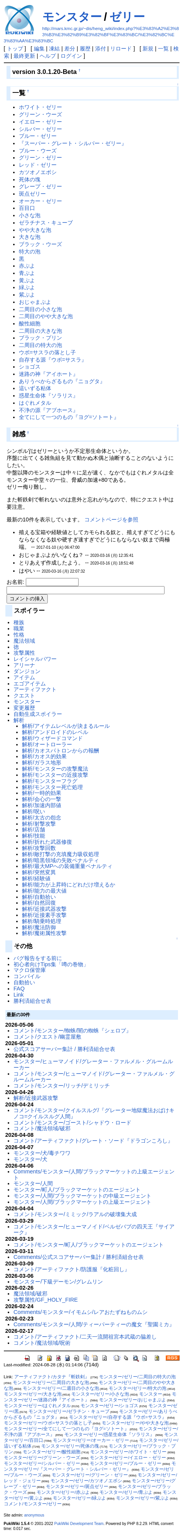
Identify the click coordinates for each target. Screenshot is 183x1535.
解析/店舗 (33, 829)
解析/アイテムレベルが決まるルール (66, 726)
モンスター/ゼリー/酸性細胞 (52, 1452)
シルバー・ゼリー (40, 129)
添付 (100, 48)
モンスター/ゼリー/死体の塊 (70, 1446)
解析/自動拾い (39, 897)
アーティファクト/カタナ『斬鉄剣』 (51, 1376)
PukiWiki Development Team (79, 1524)
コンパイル (26, 976)
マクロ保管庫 (29, 970)
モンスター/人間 (33, 1183)
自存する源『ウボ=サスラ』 (53, 360)
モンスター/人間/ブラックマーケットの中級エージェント (82, 1196)
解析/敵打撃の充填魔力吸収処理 (60, 854)
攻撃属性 (24, 653)
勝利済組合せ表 (32, 1001)
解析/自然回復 (39, 903)
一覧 (163, 48)
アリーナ (24, 665)
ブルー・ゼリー (38, 136)
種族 (18, 622)
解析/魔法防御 (39, 927)
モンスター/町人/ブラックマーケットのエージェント (77, 1189)
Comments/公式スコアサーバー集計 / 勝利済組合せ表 (78, 1257)
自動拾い (24, 982)
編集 (39, 48)
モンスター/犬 (30, 1159)
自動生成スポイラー (37, 714)
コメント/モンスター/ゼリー (33, 1503)
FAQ (19, 988)
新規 (148, 48)
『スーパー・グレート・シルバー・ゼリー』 (73, 143)
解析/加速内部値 (41, 805)
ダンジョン (26, 671)
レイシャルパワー (35, 659)
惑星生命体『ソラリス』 (48, 395)
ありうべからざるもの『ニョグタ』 (62, 381)
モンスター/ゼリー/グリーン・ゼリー (90, 1475)
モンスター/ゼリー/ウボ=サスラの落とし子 (48, 1423)
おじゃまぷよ (35, 302)
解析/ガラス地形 (41, 762)
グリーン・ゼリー (40, 157)
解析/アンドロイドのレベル (55, 732)
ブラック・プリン (40, 338)
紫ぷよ (27, 295)
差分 (69, 48)
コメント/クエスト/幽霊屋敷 (47, 1037)
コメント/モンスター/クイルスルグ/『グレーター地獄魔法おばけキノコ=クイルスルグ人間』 (94, 1113)
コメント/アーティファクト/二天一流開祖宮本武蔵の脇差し (85, 1337)
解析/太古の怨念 (41, 817)
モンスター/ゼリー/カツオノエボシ (86, 1480)
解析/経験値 (36, 878)
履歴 (85, 48)
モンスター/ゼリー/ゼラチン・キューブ (69, 1411)
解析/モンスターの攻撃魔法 (55, 769)
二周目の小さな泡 (40, 309)
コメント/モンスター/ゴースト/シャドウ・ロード (72, 1122)
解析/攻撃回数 (39, 848)
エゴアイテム (29, 683)
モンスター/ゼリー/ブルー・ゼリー (125, 1463)
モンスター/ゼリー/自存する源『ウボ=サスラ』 (117, 1417)
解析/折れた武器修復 (47, 842)
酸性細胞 (29, 323)
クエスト (24, 695)
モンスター (72, 16)
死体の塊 (29, 179)
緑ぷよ (27, 287)
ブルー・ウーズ (38, 150)
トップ (15, 48)
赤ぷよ (27, 266)
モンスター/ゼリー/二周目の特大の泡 (137, 1376)
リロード (121, 48)
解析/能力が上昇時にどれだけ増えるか (68, 884)
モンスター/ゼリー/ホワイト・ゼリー (128, 1452)
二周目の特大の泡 (40, 345)
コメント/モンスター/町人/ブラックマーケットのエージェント (88, 1245)
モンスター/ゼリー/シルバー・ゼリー (42, 1463)
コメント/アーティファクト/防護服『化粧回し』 (71, 1269)
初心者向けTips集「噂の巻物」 (51, 964)
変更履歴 (24, 708)
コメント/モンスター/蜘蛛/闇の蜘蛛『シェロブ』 (72, 1030)
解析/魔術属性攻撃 (44, 933)
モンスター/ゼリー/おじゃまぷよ (132, 1400)
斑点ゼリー (32, 194)
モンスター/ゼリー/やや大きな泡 (135, 1423)
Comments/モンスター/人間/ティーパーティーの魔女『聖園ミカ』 (94, 1324)
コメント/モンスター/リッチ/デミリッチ (61, 1086)
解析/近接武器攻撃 (44, 909)
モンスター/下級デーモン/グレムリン (58, 1282)
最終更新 (24, 56)
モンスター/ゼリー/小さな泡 (100, 1394)
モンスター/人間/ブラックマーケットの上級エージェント (82, 1202)
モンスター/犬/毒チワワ (42, 1153)
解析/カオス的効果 (44, 756)
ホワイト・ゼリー (40, 107)
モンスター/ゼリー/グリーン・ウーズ (42, 1457)
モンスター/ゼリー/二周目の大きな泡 (51, 1382)
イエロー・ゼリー (40, 122)
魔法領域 (24, 641)
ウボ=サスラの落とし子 (47, 352)
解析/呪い (33, 811)
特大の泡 (29, 251)
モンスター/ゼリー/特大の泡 (137, 1388)
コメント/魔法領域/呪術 (42, 1343)
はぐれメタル (35, 403)
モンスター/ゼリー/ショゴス (109, 1405)
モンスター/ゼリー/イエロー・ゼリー (128, 1457)
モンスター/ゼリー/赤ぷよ (63, 1492)
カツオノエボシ (38, 172)
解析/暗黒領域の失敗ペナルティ (60, 860)
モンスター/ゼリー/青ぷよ (126, 1492)
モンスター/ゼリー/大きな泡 (33, 1394)
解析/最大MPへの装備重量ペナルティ (67, 866)
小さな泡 (29, 215)
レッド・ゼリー (38, 165)
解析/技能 (33, 836)
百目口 (27, 208)
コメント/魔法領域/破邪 (42, 1128)
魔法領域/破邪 (30, 1293)
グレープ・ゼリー (40, 186)
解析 (18, 720)
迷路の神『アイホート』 (48, 374)
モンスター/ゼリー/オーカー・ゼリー (91, 1440)
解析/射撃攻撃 (39, 824)
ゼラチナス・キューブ (46, 223)
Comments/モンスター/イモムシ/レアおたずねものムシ (80, 1312)
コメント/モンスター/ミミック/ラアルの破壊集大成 (75, 1214)
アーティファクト (35, 689)
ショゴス (29, 367)
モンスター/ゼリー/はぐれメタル (37, 1405)
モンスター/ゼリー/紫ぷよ (142, 1498)
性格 (18, 635)
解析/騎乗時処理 (41, 921)
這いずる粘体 (35, 388)
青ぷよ (27, 273)
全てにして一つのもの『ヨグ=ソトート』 (69, 417)
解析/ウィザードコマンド (52, 738)
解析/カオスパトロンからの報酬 (60, 750)
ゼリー (127, 16)
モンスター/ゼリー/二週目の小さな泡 (61, 1388)
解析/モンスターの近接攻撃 (55, 775)
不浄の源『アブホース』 (48, 410)
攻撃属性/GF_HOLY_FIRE (45, 1300)
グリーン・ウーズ (40, 114)
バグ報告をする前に (37, 958)
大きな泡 (29, 237)
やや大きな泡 (35, 230)
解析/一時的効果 (41, 793)
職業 (18, 628)
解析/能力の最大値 (44, 891)
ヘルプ (48, 56)
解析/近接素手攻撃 (44, 915)
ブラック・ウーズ (40, 244)
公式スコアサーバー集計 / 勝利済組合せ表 (64, 1049)
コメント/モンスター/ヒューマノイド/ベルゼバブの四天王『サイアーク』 (94, 1229)
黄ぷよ (27, 280)
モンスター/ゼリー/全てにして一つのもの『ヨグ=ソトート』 (66, 1428)
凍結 (54, 48)
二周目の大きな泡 (40, 331)
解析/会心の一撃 (41, 799)
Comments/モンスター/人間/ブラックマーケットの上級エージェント (94, 1174)
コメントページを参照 (111, 519)
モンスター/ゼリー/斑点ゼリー (77, 1486)
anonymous (34, 1515)
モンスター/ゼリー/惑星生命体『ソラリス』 (109, 1434)
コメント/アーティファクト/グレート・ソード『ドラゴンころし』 (93, 1141)
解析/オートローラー (47, 744)
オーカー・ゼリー (40, 201)
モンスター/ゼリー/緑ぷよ (79, 1498)
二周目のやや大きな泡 (46, 316)
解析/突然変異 (39, 872)
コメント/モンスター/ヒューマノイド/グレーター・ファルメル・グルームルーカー (94, 1077)
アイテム (24, 677)
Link (18, 995)
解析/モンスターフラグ (49, 781)
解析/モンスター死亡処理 (52, 787)
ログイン (71, 56)
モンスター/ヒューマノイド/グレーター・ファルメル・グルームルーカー (93, 1064)
